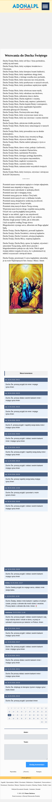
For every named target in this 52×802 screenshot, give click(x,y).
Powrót (26, 774)
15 (17, 711)
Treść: (26, 742)
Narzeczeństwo (46, 785)
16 (21, 711)
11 (42, 708)
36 (21, 718)
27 (25, 715)
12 (46, 708)
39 (34, 718)
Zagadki (3, 785)
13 (9, 711)
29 (34, 715)
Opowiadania (10, 785)
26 (21, 715)
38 (30, 718)
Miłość (17, 785)
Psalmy (40, 787)
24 (13, 715)
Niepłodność (37, 785)
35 (17, 718)
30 (38, 715)
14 (13, 711)
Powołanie (22, 785)
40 (38, 718)
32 (46, 715)
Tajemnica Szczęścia (25, 787)
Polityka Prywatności (17, 791)
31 (42, 715)
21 (42, 711)
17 (25, 711)
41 (42, 718)
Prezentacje (4, 787)
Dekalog (34, 787)
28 (30, 715)
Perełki (45, 787)
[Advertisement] (26, 30)
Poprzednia (13, 774)
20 (38, 711)
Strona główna (26, 780)
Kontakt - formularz (29, 791)
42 (46, 718)
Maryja (17, 787)
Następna (38, 774)
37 (25, 718)
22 (46, 711)
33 (9, 718)
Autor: (26, 732)
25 (17, 715)
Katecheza (11, 787)
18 (30, 711)
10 (38, 708)
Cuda (49, 787)
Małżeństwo (29, 785)
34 (13, 718)
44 (46, 722)
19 (34, 711)
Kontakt (38, 791)
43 (42, 722)
